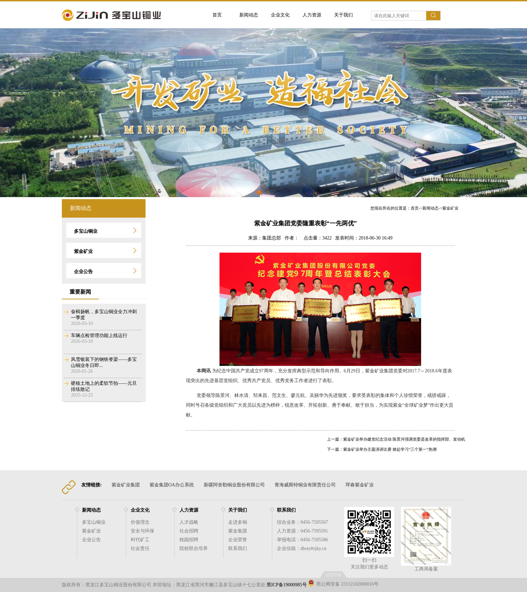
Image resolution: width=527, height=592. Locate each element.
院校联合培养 (193, 548)
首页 (217, 14)
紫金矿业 (450, 208)
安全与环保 (142, 530)
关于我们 (343, 14)
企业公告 (91, 539)
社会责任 (140, 548)
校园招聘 (188, 539)
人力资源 (311, 14)
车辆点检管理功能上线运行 (99, 335)
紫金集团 (237, 530)
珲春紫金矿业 (360, 484)
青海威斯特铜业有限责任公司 (305, 484)
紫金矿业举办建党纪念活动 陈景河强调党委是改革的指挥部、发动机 (404, 439)
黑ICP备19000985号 (287, 584)
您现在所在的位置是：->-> (414, 208)
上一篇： (335, 439)
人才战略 (188, 522)
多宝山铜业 (94, 522)
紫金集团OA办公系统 (172, 484)
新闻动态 (248, 14)
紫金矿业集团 (126, 484)
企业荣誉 (237, 539)
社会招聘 (188, 530)
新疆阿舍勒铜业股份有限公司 (234, 484)
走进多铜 (237, 522)
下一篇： (335, 449)
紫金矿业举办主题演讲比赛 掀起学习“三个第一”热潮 (390, 449)
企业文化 (280, 14)
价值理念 (140, 522)
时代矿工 (140, 539)
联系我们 (237, 548)
